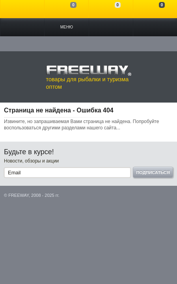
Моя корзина (155, 9)
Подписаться (153, 172)
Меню (66, 27)
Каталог (22, 27)
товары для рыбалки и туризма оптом (88, 77)
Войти (22, 9)
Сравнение (66, 9)
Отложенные (110, 9)
